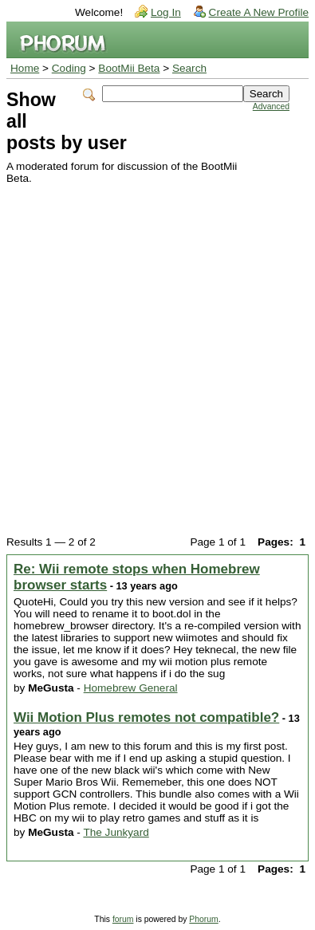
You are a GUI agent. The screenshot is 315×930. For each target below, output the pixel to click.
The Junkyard (115, 832)
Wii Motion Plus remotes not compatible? (146, 717)
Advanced (271, 106)
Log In (166, 12)
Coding (69, 68)
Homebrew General (131, 688)
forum (123, 919)
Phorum (203, 919)
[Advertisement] (157, 349)
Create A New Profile (259, 12)
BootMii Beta (128, 68)
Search (189, 68)
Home (24, 68)
